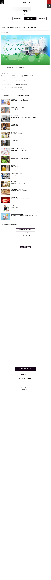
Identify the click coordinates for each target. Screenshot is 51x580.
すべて (8, 18)
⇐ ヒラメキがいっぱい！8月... (25, 229)
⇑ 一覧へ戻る (25, 232)
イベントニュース (18, 18)
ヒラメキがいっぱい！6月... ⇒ (25, 236)
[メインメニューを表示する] (49, 2)
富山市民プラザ (25, 2)
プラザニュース (41, 18)
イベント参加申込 (26, 378)
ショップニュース (30, 18)
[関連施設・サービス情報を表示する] (2, 2)
